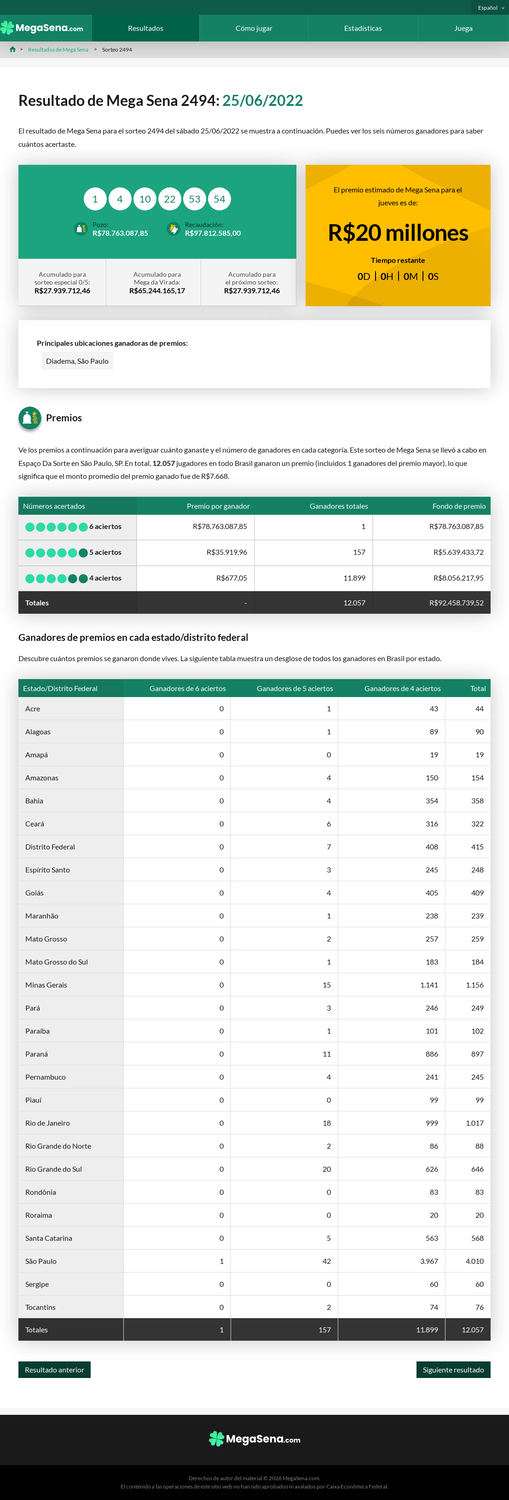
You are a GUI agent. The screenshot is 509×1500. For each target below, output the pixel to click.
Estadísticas (363, 27)
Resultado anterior (54, 1369)
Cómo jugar (254, 27)
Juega (463, 27)
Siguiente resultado (453, 1369)
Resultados (145, 27)
